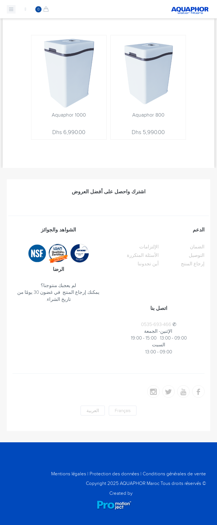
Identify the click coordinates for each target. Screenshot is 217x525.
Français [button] (123, 411)
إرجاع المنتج (193, 264)
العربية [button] (92, 411)
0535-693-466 (156, 324)
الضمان (197, 247)
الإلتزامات (149, 247)
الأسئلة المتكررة (143, 255)
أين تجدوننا (148, 264)
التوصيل (197, 255)
